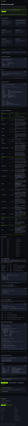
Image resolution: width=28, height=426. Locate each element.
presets (10, 234)
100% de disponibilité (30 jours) (4, 403)
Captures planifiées (16, 411)
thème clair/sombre (23, 234)
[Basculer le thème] (24, 1)
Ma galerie (15, 410)
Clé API (2, 411)
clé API (7, 6)
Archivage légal (16, 415)
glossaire (22, 7)
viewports (7, 234)
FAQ (16, 389)
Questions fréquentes (5, 391)
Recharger (15, 412)
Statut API (3, 384)
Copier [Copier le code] (25, 58)
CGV (5, 424)
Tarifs (1, 412)
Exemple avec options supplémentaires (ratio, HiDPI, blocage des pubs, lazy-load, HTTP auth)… (13, 352)
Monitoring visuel (16, 417)
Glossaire (2, 416)
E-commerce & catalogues (17, 416)
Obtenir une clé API (4, 382)
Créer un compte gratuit (12, 382)
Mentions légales (2, 424)
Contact (2, 417)
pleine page (12, 234)
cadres (15, 234)
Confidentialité (7, 424)
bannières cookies (18, 234)
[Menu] (26, 1)
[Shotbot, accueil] (3, 1)
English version (14, 424)
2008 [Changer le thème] (1, 423)
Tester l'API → (3, 11)
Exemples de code (21, 382)
